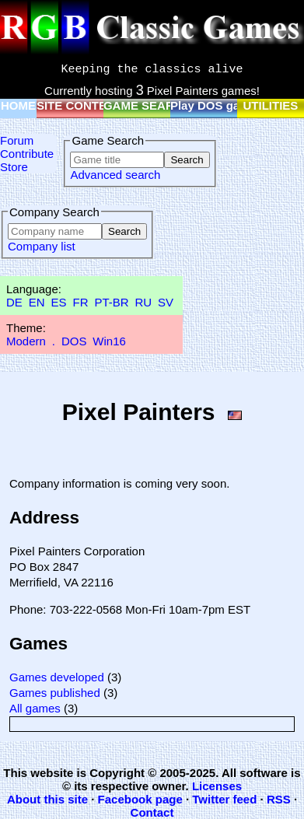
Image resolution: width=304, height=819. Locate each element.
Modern (26, 341)
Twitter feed (224, 799)
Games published (54, 692)
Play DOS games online (235, 105)
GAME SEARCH (147, 105)
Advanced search (115, 174)
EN (37, 302)
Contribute (27, 153)
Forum (16, 140)
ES (59, 302)
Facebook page (140, 799)
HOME (18, 105)
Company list (41, 246)
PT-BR (111, 302)
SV (165, 302)
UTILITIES (271, 105)
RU (143, 302)
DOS (74, 341)
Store (14, 166)
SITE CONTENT (79, 105)
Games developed (56, 677)
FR (80, 302)
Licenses (217, 786)
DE (14, 302)
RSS (279, 799)
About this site (47, 799)
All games (35, 708)
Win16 (109, 341)
